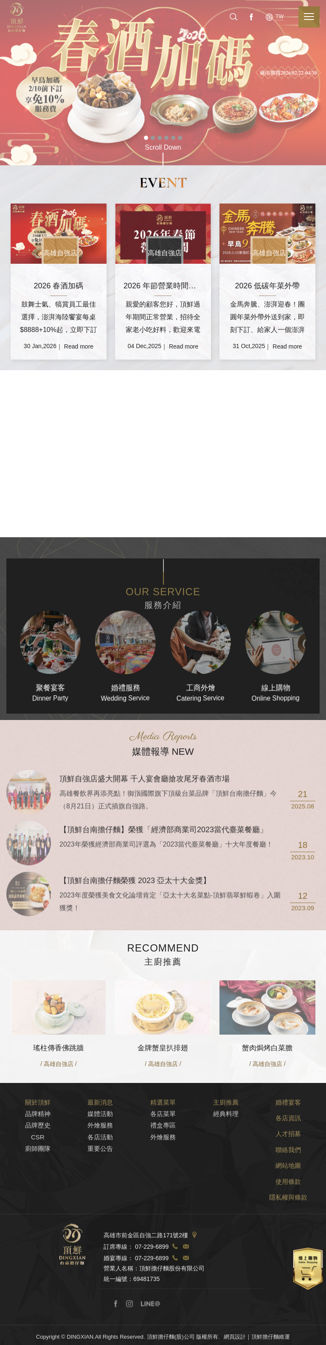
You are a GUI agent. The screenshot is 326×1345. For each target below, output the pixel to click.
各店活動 (100, 1174)
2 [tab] (153, 138)
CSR (38, 1174)
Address (194, 1273)
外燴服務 (100, 1162)
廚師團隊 (38, 1186)
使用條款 (288, 1219)
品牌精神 (38, 1151)
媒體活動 (100, 1151)
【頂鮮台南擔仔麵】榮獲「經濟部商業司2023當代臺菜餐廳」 (163, 867)
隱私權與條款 (288, 1235)
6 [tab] (180, 138)
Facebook (250, 16)
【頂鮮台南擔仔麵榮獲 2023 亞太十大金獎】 (135, 918)
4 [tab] (166, 138)
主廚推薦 (226, 1140)
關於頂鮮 (38, 1140)
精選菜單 (163, 1140)
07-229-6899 (152, 1284)
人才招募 (288, 1171)
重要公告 (100, 1186)
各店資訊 (288, 1155)
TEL (175, 1284)
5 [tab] (173, 138)
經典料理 (226, 1151)
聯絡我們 (288, 1187)
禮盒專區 (163, 1162)
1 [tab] (146, 138)
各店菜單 (163, 1151)
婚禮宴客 (288, 1140)
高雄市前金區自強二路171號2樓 (146, 1273)
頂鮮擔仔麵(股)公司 (16, 17)
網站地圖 (288, 1203)
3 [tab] (159, 138)
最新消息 (100, 1140)
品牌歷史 (38, 1162)
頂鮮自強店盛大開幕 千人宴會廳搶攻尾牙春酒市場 (144, 816)
